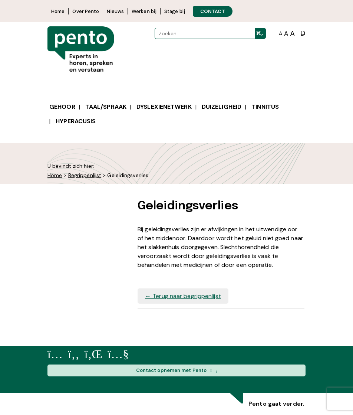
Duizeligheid (221, 107)
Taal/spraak (105, 107)
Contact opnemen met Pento (176, 370)
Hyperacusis (76, 121)
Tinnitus (265, 107)
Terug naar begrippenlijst (183, 296)
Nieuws (115, 11)
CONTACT (212, 11)
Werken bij (144, 11)
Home (58, 11)
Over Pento (85, 11)
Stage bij (174, 11)
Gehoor (62, 107)
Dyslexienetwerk (164, 107)
